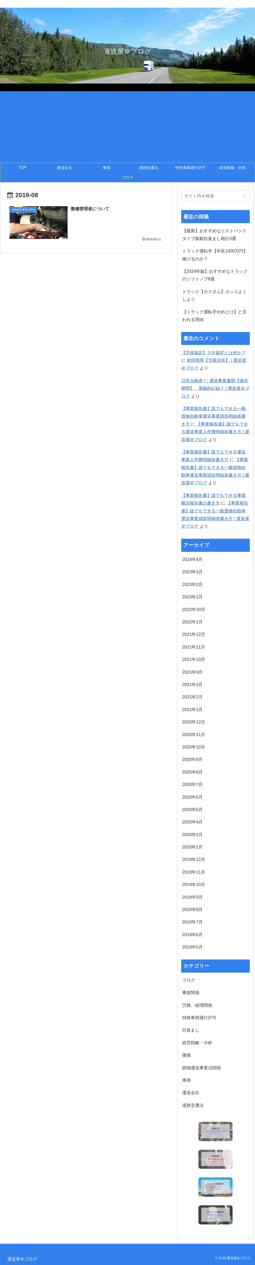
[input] (215, 196)
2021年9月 (192, 672)
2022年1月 (192, 622)
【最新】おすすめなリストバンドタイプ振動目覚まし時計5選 (214, 234)
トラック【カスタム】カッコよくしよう (214, 295)
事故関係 (190, 992)
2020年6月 (192, 797)
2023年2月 (192, 584)
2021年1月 (192, 709)
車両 (186, 1080)
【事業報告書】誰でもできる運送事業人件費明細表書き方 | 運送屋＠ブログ (215, 432)
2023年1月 (192, 597)
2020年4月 (192, 822)
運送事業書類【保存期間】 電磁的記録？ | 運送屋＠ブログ (215, 388)
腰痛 (186, 1055)
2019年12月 (193, 859)
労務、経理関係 (197, 1005)
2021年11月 (193, 647)
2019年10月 (193, 884)
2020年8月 (192, 772)
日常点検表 (192, 380)
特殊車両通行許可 (199, 1017)
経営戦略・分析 (197, 1042)
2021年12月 (193, 634)
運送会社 (190, 1092)
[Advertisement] (127, 127)
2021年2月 (192, 697)
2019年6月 (192, 934)
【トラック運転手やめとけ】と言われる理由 (214, 316)
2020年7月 (192, 784)
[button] (245, 196)
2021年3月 (192, 684)
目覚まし (190, 1030)
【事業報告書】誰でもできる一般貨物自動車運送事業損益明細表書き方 (213, 416)
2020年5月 (192, 809)
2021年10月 (193, 659)
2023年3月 (192, 571)
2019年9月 (192, 897)
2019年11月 (193, 872)
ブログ (188, 980)
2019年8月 (192, 909)
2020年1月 (192, 847)
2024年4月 (192, 559)
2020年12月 (193, 722)
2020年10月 (193, 747)
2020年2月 (192, 834)
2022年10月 (193, 609)
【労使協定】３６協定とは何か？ (213, 352)
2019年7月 (192, 922)
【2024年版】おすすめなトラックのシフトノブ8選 (215, 275)
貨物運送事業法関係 (201, 1067)
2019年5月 (192, 947)
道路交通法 (193, 1105)
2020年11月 (193, 734)
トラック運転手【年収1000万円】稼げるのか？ (215, 255)
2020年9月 (192, 759)
